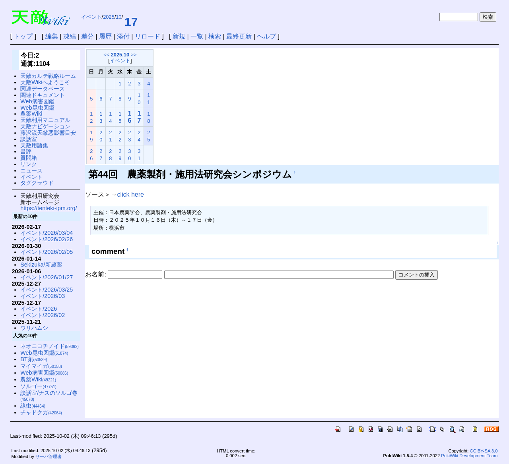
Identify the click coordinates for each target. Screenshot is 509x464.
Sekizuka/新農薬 (41, 264)
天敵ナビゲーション (45, 126)
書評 (25, 151)
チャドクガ (41, 412)
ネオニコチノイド (49, 346)
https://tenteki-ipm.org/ (48, 208)
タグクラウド (37, 183)
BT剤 (33, 359)
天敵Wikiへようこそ (45, 82)
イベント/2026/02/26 (46, 239)
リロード (147, 36)
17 (131, 21)
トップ (23, 36)
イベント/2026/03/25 (46, 289)
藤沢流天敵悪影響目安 (48, 133)
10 (118, 17)
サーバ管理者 (48, 456)
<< (106, 55)
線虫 (32, 405)
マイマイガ (41, 366)
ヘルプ (266, 36)
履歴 (105, 36)
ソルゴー (38, 386)
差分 (87, 36)
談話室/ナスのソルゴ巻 (49, 396)
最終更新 (239, 36)
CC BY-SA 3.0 (484, 451)
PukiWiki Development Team (469, 455)
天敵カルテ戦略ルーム (48, 76)
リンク (28, 164)
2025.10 (120, 55)
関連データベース (42, 88)
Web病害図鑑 (37, 101)
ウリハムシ (34, 328)
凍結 (69, 36)
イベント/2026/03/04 (46, 233)
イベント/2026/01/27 (46, 277)
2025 (108, 17)
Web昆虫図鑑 (37, 107)
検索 (214, 36)
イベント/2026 (38, 308)
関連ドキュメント (42, 95)
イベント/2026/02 (42, 315)
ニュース (31, 170)
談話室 (28, 139)
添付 (123, 36)
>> (134, 55)
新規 (179, 36)
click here (130, 194)
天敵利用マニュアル (45, 120)
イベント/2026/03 (42, 296)
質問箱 (28, 158)
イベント (91, 17)
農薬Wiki (31, 113)
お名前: (96, 274)
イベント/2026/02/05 (46, 252)
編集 (51, 36)
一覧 (196, 36)
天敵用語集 (34, 145)
